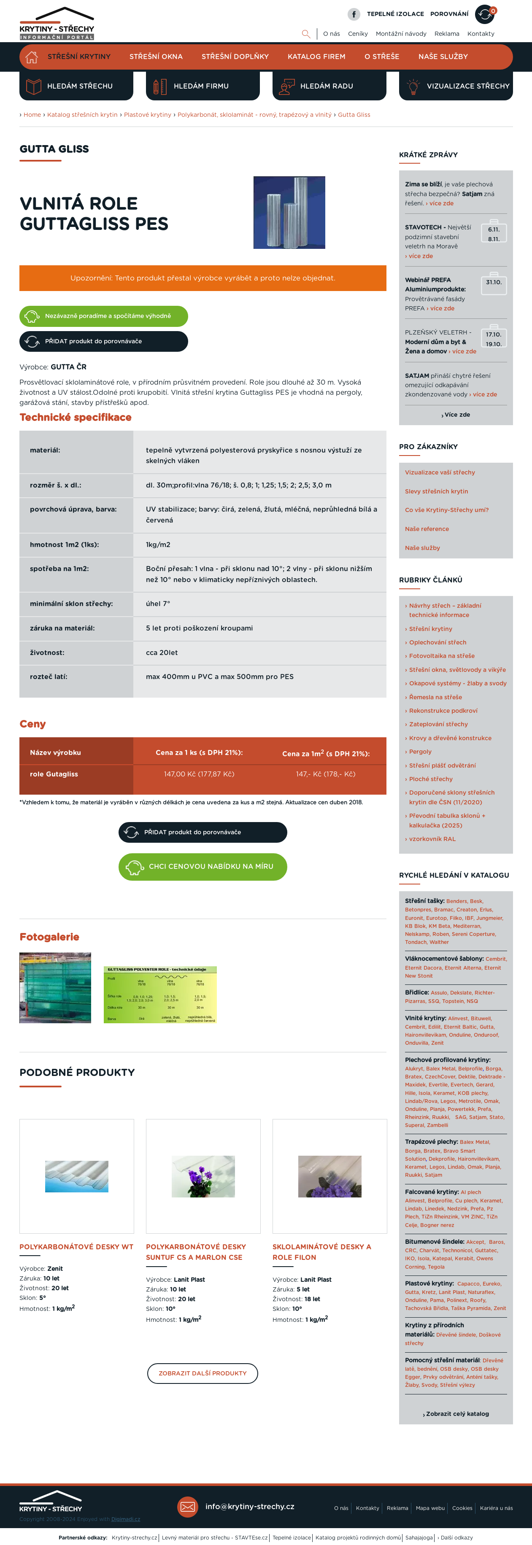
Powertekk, (462, 1109)
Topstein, (453, 1001)
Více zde (457, 415)
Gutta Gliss (354, 115)
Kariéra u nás (496, 1508)
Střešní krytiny (79, 57)
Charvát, (429, 1250)
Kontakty (480, 34)
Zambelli (437, 1125)
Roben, (441, 934)
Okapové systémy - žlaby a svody (458, 684)
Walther (439, 942)
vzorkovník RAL (432, 839)
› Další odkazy (455, 1537)
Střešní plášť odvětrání (442, 766)
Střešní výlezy (457, 1385)
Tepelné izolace (292, 1537)
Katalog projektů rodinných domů (358, 1537)
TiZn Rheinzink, (440, 1216)
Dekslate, (461, 992)
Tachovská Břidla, (427, 1308)
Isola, (425, 1093)
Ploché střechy (431, 779)
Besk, (476, 901)
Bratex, (414, 1076)
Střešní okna (156, 57)
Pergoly (420, 752)
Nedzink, (458, 1208)
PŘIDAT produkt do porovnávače (83, 341)
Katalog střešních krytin (82, 115)
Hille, (411, 1093)
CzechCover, (440, 1076)
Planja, (438, 1109)
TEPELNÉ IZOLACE (395, 14)
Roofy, (478, 1300)
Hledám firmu (190, 87)
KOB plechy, (473, 1093)
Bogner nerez (437, 1225)
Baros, (497, 1242)
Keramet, (444, 1093)
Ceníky (358, 34)
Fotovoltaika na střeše (442, 656)
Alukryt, (414, 1068)
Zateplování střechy (438, 725)
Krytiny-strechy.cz (134, 1537)
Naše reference (427, 529)
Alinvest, (458, 1018)
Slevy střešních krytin (436, 492)
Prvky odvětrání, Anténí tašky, (460, 1377)
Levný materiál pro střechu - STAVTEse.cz (215, 1537)
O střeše (382, 57)
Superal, (415, 1125)
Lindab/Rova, (422, 1101)
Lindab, (457, 1167)
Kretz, (429, 1292)
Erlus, (486, 909)
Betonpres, (418, 909)
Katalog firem (317, 57)
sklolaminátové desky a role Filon (322, 1253)
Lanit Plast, (452, 1292)
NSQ (472, 1001)
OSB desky (454, 1369)
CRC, (411, 1250)
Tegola (436, 1267)
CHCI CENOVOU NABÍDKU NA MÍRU (199, 868)
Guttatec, (486, 1250)
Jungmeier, (489, 918)
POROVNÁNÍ (449, 14)
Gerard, (485, 1084)
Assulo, (439, 992)
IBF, (470, 918)
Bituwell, (481, 1018)
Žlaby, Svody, (421, 1385)
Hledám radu (316, 87)
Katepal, (442, 1258)
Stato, (497, 1117)
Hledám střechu (69, 87)
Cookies (462, 1508)
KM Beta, (440, 926)
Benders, (457, 901)
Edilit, (435, 1027)
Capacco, (469, 1283)
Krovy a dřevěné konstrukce (450, 738)
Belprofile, (441, 1200)
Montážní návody (401, 34)
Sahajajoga (419, 1537)
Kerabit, (465, 1258)
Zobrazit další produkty (203, 1374)
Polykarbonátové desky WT (76, 1247)
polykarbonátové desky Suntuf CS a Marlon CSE (196, 1253)
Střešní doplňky (235, 57)
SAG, (461, 1117)
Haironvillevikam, (426, 1035)
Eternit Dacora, (424, 968)
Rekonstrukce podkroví (443, 711)
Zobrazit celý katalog (457, 1414)
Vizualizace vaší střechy (440, 473)
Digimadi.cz (125, 1519)
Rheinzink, (418, 1117)
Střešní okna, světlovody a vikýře (457, 670)
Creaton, (467, 909)
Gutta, (487, 1027)
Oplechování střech (438, 643)
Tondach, (416, 942)
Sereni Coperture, (474, 934)
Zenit (437, 1043)
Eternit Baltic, (461, 1027)
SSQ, (434, 1001)
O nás (331, 34)
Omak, (492, 1101)
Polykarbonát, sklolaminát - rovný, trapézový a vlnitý (255, 115)
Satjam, (478, 1117)
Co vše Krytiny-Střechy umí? (447, 510)
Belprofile (470, 1068)
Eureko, (492, 1283)
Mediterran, (467, 926)
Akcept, (475, 1242)
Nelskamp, (418, 934)
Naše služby (443, 57)
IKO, (410, 1258)
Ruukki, (441, 1117)
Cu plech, (466, 1200)
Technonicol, (457, 1250)
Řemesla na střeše (435, 698)
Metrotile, (470, 1101)
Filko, (456, 918)
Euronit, (414, 918)
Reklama (447, 34)
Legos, (448, 1101)
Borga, (494, 1068)
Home (32, 115)
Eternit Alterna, (464, 968)
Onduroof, (486, 1035)
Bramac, (444, 909)
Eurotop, (437, 918)
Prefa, (485, 1109)
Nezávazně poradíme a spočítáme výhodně (97, 316)
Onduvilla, (417, 1043)
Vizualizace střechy (457, 87)
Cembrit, (496, 959)
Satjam (433, 1175)
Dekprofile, (442, 1159)
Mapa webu (430, 1508)
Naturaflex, (481, 1292)
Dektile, (467, 1076)
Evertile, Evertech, (451, 1084)
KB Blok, (416, 926)
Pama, (437, 1300)
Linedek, (435, 1208)
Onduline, (460, 1035)
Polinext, (457, 1300)
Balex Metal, (441, 1068)
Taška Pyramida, (471, 1308)
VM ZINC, (473, 1216)
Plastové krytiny (147, 115)
